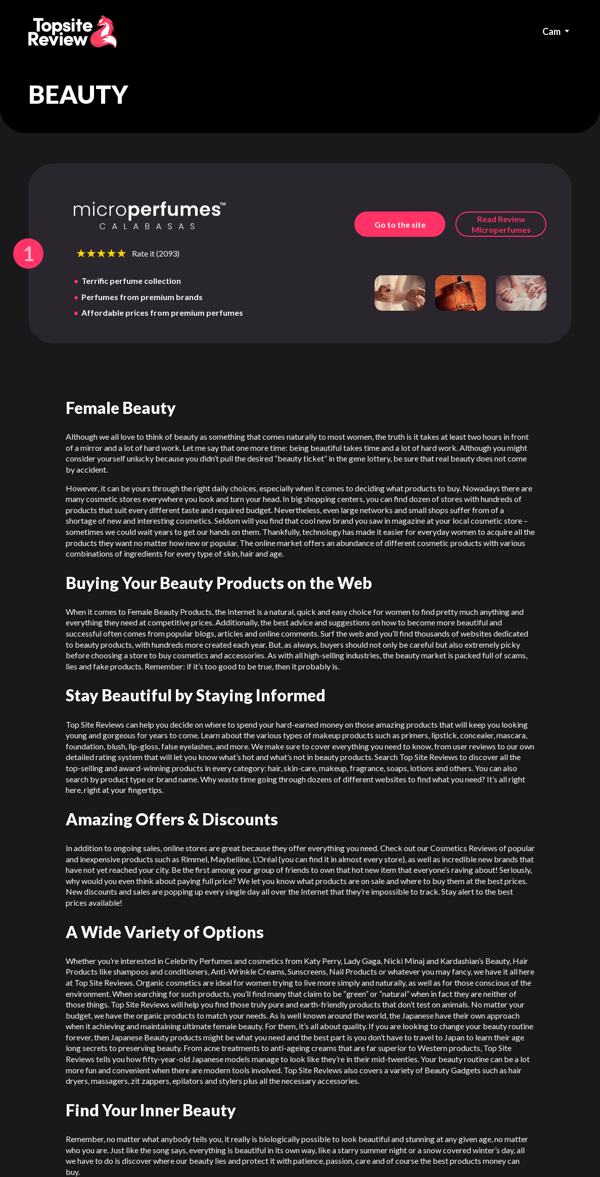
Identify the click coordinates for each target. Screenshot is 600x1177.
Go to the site (400, 224)
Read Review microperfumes (501, 224)
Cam (551, 31)
